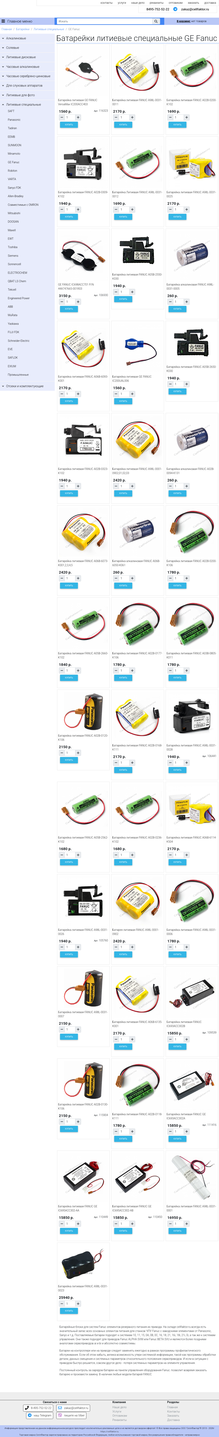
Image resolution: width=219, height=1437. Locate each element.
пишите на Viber (71, 1415)
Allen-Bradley (15, 196)
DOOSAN (13, 221)
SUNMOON (14, 145)
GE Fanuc (13, 162)
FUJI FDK (13, 332)
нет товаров (191, 21)
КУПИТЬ (69, 124)
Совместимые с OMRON (23, 204)
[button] (156, 21)
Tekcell (12, 289)
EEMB (11, 136)
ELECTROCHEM (17, 272)
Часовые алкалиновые (22, 67)
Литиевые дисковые (21, 57)
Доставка (173, 1420)
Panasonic (14, 119)
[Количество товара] (70, 117)
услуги (122, 2)
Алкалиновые (16, 38)
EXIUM (12, 366)
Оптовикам (119, 1415)
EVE (10, 349)
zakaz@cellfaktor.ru (195, 9)
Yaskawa (13, 323)
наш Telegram (39, 1415)
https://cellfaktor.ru (109, 1431)
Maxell (12, 230)
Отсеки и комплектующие (24, 386)
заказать (193, 2)
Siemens (13, 255)
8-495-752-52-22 (38, 1408)
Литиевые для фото (20, 95)
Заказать (173, 1415)
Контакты (173, 1411)
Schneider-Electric (18, 340)
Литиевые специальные (49, 29)
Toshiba (12, 247)
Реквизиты (119, 1420)
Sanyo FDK (14, 187)
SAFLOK (13, 357)
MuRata (12, 315)
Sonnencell (14, 264)
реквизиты (156, 2)
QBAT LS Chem (17, 281)
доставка (210, 2)
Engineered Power (19, 298)
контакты (107, 2)
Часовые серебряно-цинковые (28, 76)
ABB (10, 306)
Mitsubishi (14, 213)
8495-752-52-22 (157, 9)
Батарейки (22, 29)
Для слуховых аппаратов (24, 85)
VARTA (12, 179)
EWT (11, 238)
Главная (7, 29)
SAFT (11, 111)
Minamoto (14, 153)
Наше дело (119, 1407)
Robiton (12, 170)
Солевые (12, 48)
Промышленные (18, 374)
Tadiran (12, 128)
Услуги (116, 1411)
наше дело (138, 2)
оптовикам (176, 2)
